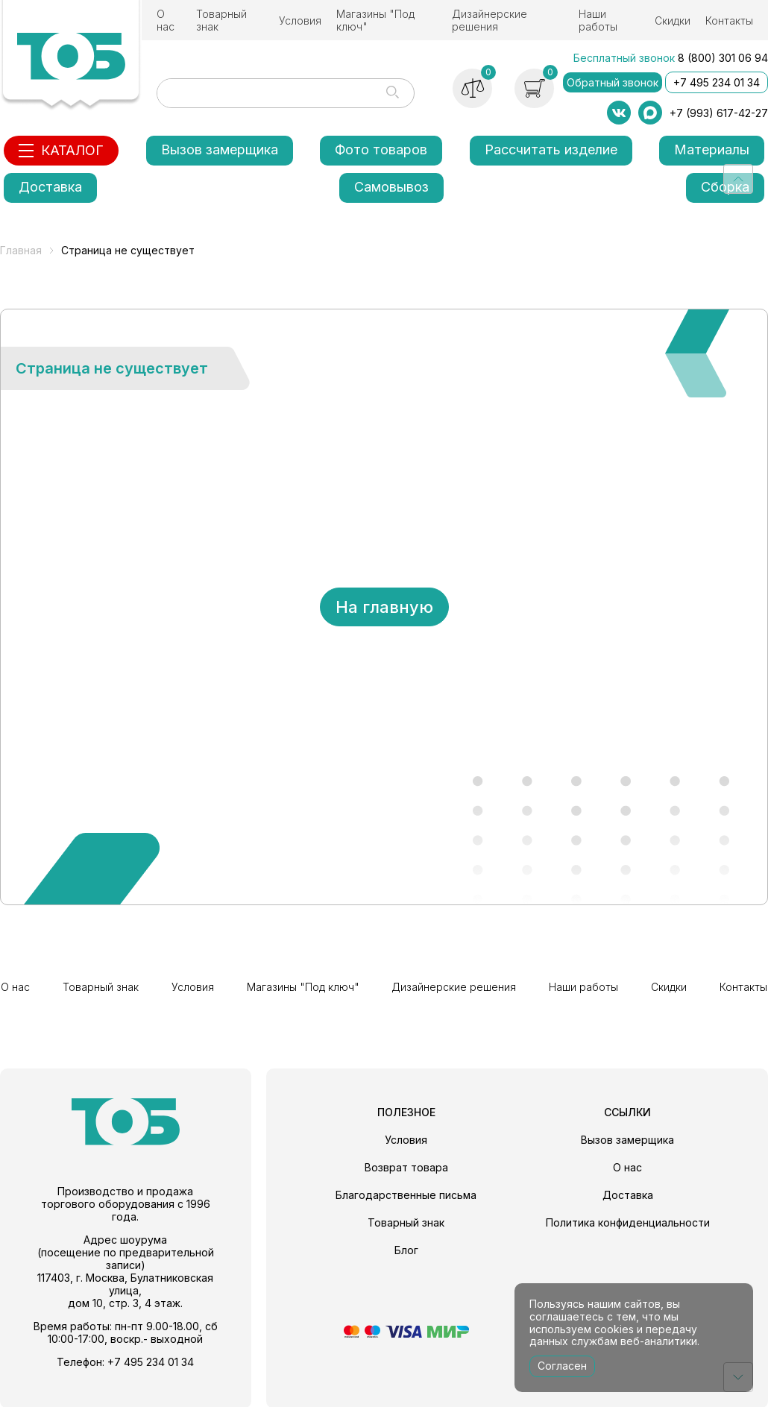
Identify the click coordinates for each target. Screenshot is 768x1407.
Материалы (711, 149)
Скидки (672, 20)
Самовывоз (391, 187)
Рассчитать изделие (551, 149)
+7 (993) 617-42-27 (719, 113)
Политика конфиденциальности (628, 1221)
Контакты (729, 20)
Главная (21, 250)
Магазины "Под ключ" (375, 20)
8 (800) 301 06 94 (723, 57)
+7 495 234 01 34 (716, 82)
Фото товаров (381, 149)
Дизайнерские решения (489, 20)
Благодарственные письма (406, 1193)
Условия (300, 20)
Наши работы (598, 20)
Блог (406, 1248)
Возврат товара (406, 1165)
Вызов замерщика (219, 149)
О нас (165, 20)
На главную (384, 607)
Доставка (50, 187)
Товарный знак (221, 20)
